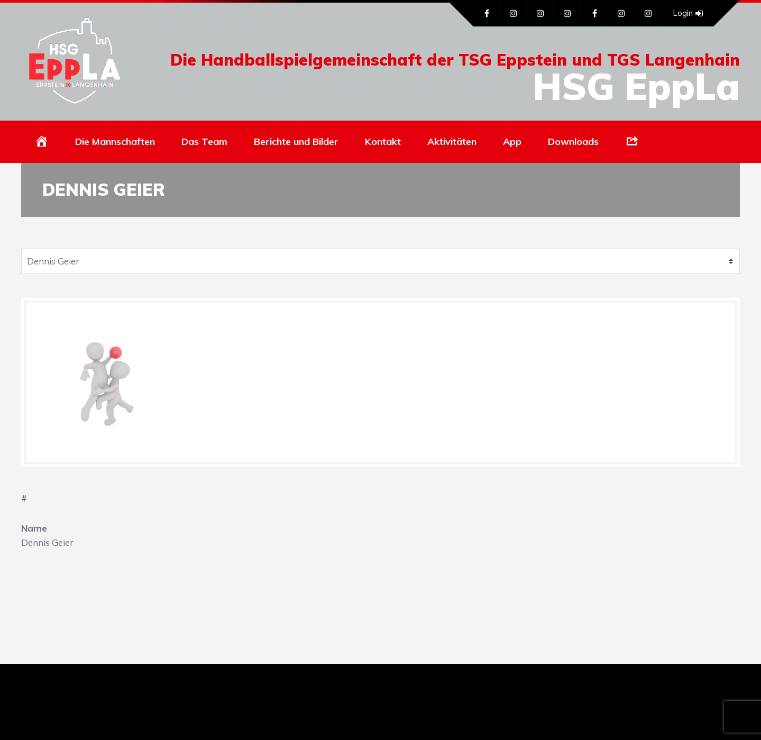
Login (688, 13)
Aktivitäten (451, 141)
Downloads (573, 141)
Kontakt (383, 141)
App (512, 141)
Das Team (204, 141)
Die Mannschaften (115, 141)
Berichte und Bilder (296, 141)
